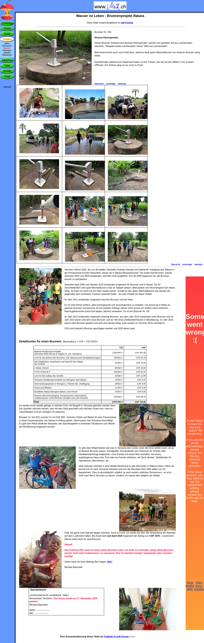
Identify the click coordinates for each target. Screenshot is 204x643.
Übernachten (7, 46)
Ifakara (7, 43)
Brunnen (7, 48)
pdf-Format (127, 22)
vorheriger (111, 84)
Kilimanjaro (7, 50)
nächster (122, 84)
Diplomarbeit (7, 55)
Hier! (109, 562)
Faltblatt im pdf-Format (116, 636)
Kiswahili (7, 52)
